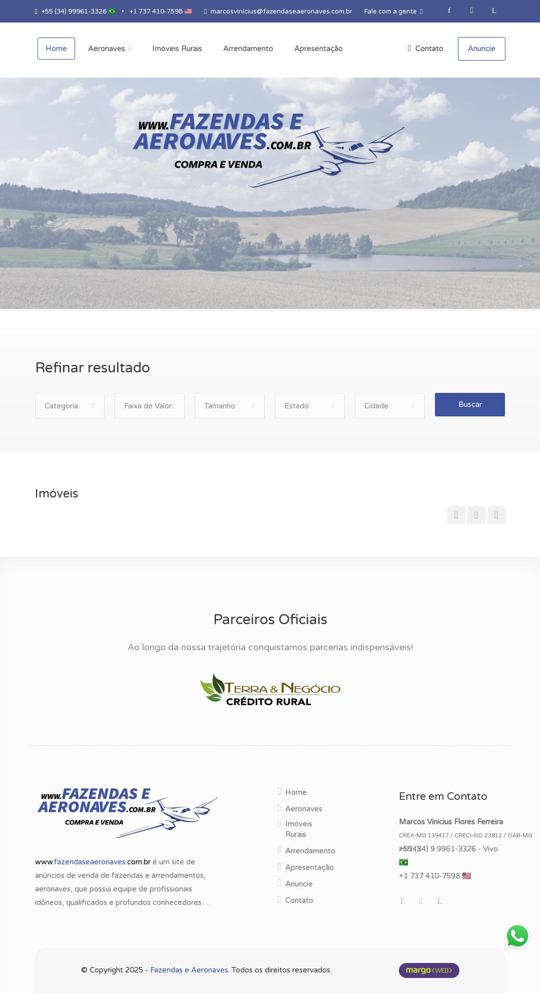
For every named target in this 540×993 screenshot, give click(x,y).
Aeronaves (303, 808)
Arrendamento (310, 850)
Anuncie (481, 48)
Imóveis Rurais (298, 829)
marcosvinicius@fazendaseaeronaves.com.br (281, 12)
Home (296, 792)
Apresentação (309, 867)
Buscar (470, 404)
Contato (425, 48)
